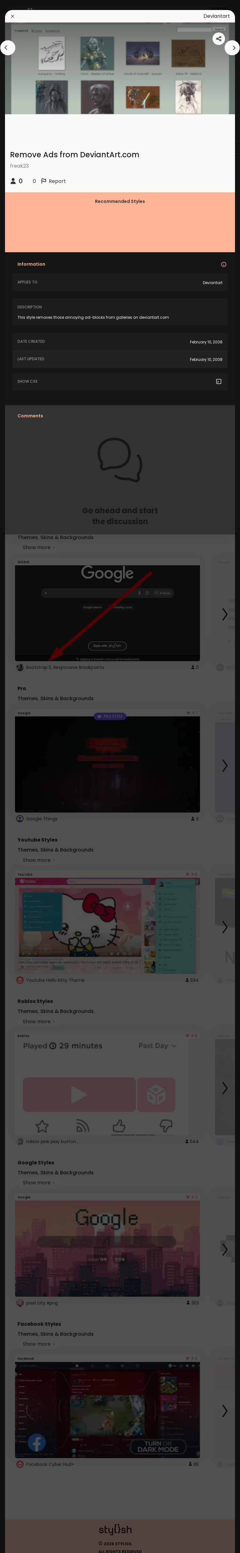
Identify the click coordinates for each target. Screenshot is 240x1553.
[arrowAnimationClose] (8, 48)
